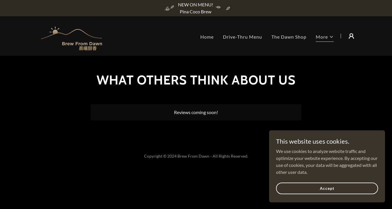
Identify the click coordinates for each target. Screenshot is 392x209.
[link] (71, 35)
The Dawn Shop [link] (288, 36)
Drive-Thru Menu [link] (242, 36)
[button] (325, 37)
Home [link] (207, 36)
